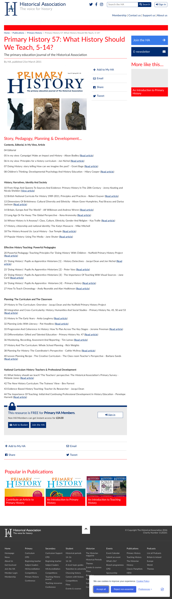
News (7, 557)
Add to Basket (19, 425)
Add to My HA (103, 69)
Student (50, 22)
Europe (150, 561)
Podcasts (139, 22)
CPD (27, 557)
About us (162, 15)
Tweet (98, 96)
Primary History (12, 28)
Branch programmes (115, 565)
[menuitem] (12, 22)
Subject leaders (31, 565)
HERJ (95, 28)
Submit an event (113, 557)
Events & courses (73, 589)
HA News (106, 28)
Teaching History (32, 28)
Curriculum (30, 553)
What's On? (111, 561)
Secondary (31, 22)
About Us (9, 561)
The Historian (50, 28)
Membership (119, 15)
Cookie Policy (142, 581)
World (150, 565)
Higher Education (74, 22)
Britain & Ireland (154, 557)
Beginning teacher (33, 561)
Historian (97, 22)
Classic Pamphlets (80, 28)
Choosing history (73, 573)
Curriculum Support (53, 553)
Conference (30, 581)
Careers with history (75, 577)
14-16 (68, 557)
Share (98, 87)
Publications (119, 22)
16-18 (68, 561)
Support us (149, 15)
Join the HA (38, 425)
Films (68, 585)
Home (7, 33)
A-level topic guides (74, 565)
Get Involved (10, 565)
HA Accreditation (32, 569)
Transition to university (76, 569)
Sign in (110, 414)
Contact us (134, 15)
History (64, 28)
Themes (89, 564)
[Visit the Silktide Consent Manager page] (162, 589)
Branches (158, 22)
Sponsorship (111, 573)
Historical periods (73, 553)
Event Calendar (113, 553)
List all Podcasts (154, 553)
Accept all (101, 589)
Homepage (9, 553)
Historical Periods (94, 560)
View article (27, 191)
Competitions (31, 573)
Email (98, 78)
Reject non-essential (123, 589)
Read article (86, 156)
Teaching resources (53, 583)
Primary (12, 22)
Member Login (11, 573)
